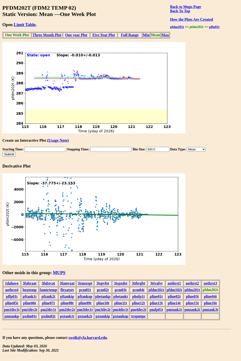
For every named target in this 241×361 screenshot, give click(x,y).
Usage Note (58, 140)
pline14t (174, 303)
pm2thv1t (48, 310)
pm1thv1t (12, 310)
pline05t (11, 303)
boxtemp (30, 290)
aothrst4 (11, 290)
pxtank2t (85, 316)
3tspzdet (120, 283)
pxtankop (120, 316)
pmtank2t (192, 310)
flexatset (67, 290)
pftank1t (29, 296)
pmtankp (11, 316)
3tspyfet (102, 283)
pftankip (67, 296)
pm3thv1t (85, 310)
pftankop (85, 296)
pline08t (67, 303)
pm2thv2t (67, 310)
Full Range (130, 35)
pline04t (210, 296)
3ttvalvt (156, 283)
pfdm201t (177, 27)
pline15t (192, 303)
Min (146, 35)
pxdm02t (48, 316)
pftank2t (48, 296)
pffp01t (214, 27)
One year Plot (76, 35)
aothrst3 (210, 283)
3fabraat (29, 283)
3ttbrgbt (138, 283)
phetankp (102, 296)
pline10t (102, 303)
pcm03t (121, 290)
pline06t (29, 303)
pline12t (138, 303)
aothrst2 (192, 283)
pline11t (120, 303)
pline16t (210, 303)
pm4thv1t (121, 310)
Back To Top (180, 11)
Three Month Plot (46, 35)
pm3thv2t (103, 310)
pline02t (174, 296)
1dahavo (12, 283)
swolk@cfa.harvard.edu (87, 338)
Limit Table (25, 24)
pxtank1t (67, 316)
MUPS (59, 272)
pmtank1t (174, 310)
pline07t (48, 303)
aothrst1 (174, 283)
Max (165, 35)
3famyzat (67, 283)
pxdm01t (29, 316)
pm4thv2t (138, 310)
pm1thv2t (29, 310)
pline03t (192, 296)
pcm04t (139, 290)
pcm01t (85, 290)
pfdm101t (156, 290)
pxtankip (103, 316)
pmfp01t (156, 310)
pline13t (156, 303)
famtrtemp (48, 290)
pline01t (156, 296)
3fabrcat (48, 283)
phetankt (120, 296)
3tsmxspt (85, 283)
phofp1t (138, 296)
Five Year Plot (103, 35)
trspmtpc (138, 316)
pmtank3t (210, 310)
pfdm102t (174, 290)
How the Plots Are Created (191, 19)
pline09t (84, 303)
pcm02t (103, 290)
